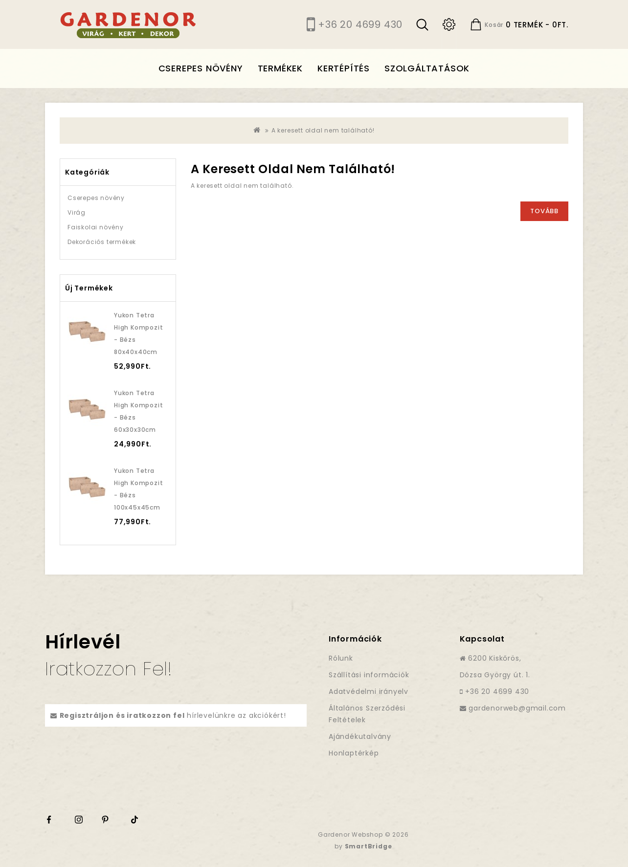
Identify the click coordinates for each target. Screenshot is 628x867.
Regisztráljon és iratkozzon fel (122, 715)
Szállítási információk (369, 675)
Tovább (544, 211)
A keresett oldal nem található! (323, 130)
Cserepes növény (200, 68)
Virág (76, 212)
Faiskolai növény (95, 227)
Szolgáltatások (427, 68)
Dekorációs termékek (101, 242)
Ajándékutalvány (360, 736)
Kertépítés (343, 68)
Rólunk (341, 658)
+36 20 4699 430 (360, 24)
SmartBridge (368, 846)
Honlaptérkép (354, 753)
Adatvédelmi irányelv (368, 691)
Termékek (280, 68)
